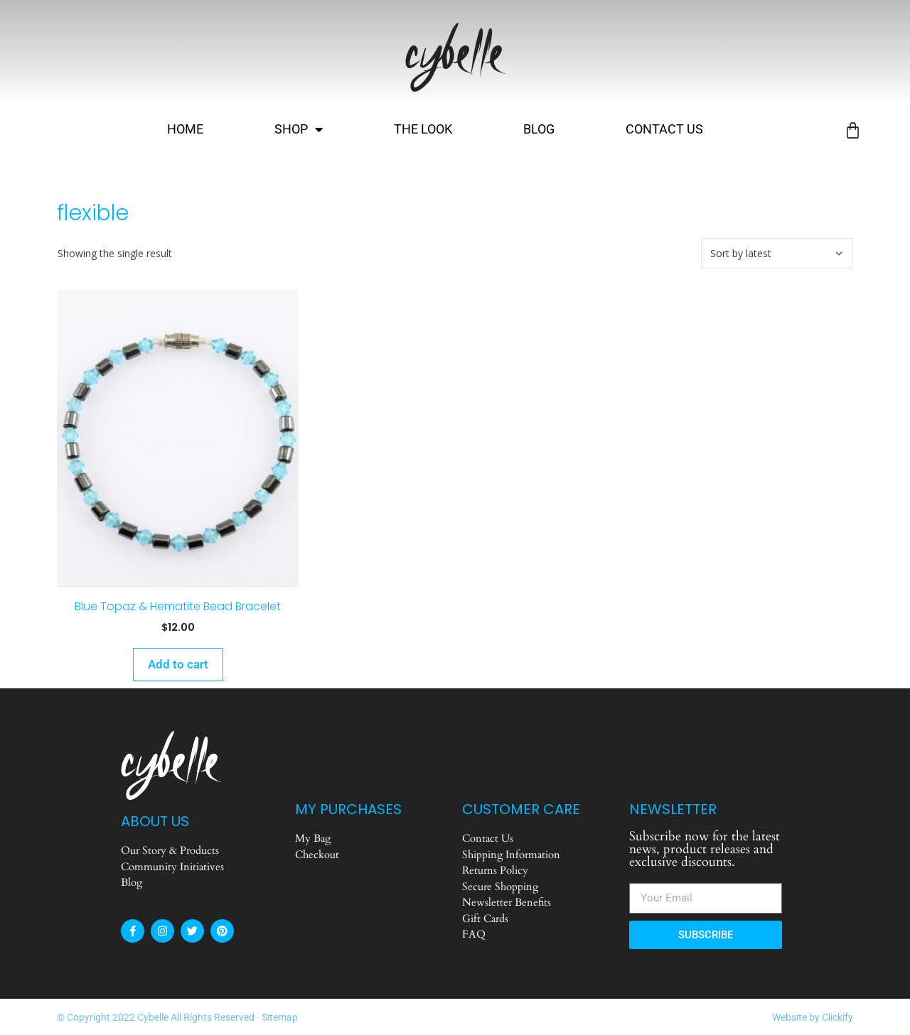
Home (185, 128)
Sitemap (280, 1017)
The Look (423, 128)
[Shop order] (777, 253)
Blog (539, 128)
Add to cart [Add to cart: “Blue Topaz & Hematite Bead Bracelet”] (178, 664)
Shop (298, 129)
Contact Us (664, 128)
